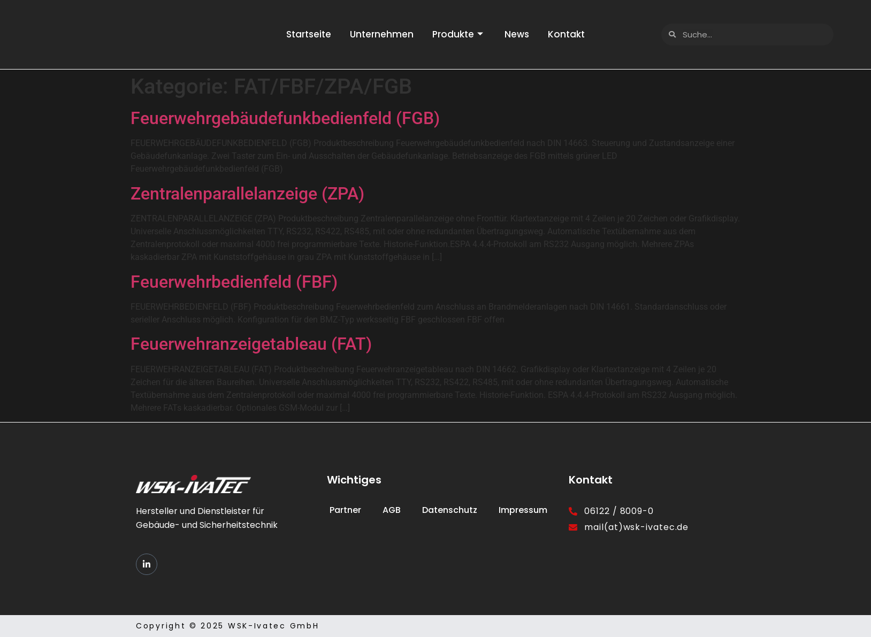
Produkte (457, 34)
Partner (345, 510)
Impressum (523, 510)
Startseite (303, 34)
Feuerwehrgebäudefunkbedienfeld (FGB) (285, 118)
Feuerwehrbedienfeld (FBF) (234, 282)
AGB (392, 510)
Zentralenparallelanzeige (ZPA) (247, 193)
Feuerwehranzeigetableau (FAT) (251, 344)
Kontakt (572, 34)
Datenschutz (449, 510)
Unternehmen (379, 34)
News (520, 34)
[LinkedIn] (146, 564)
